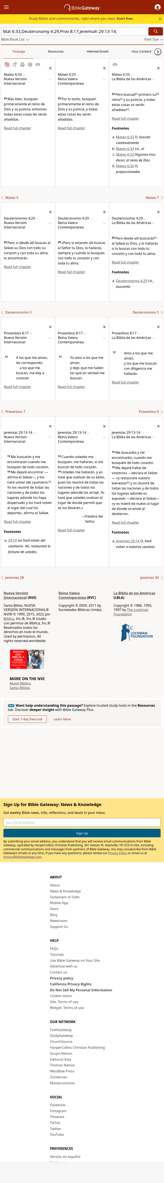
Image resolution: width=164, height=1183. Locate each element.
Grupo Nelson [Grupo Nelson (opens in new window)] (61, 1053)
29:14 (12, 540)
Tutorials (57, 954)
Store (54, 908)
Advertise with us (64, 966)
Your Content (84, 51)
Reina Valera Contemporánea (72, 595)
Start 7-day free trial (27, 719)
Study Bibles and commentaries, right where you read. (81, 18)
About (55, 885)
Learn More (62, 719)
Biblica (9, 618)
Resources (31, 51)
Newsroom (58, 920)
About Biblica (20, 683)
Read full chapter (17, 128)
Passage (10, 51)
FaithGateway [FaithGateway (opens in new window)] (61, 1029)
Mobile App (59, 902)
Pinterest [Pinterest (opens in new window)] (57, 1117)
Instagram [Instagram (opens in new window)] (58, 1111)
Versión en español (65, 1156)
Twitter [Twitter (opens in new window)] (55, 1128)
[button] (158, 7)
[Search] (155, 31)
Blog (53, 914)
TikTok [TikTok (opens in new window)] (55, 1122)
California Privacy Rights (71, 984)
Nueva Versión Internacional (16, 595)
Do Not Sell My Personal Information (81, 990)
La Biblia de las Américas (134, 593)
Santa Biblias (20, 687)
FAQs (54, 948)
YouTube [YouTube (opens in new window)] (57, 1134)
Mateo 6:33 (125, 137)
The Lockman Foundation (131, 611)
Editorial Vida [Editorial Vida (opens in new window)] (60, 1059)
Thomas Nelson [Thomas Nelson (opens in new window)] (62, 1065)
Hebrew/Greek (57, 51)
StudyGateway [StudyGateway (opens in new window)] (61, 1035)
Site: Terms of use (64, 1001)
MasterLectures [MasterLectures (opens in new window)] (62, 1083)
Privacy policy (61, 978)
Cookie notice (61, 995)
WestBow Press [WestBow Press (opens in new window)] (62, 1071)
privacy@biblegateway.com (22, 857)
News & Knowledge (65, 891)
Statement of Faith (65, 897)
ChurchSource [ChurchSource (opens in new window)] (61, 1041)
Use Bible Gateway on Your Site (75, 960)
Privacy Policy (117, 853)
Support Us (59, 926)
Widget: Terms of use (67, 1007)
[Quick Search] (74, 31)
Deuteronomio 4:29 (131, 280)
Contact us (58, 972)
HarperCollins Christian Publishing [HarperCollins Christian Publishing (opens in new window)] (77, 1047)
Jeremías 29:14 (127, 541)
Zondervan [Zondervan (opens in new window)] (58, 1077)
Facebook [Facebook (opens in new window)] (57, 1105)
